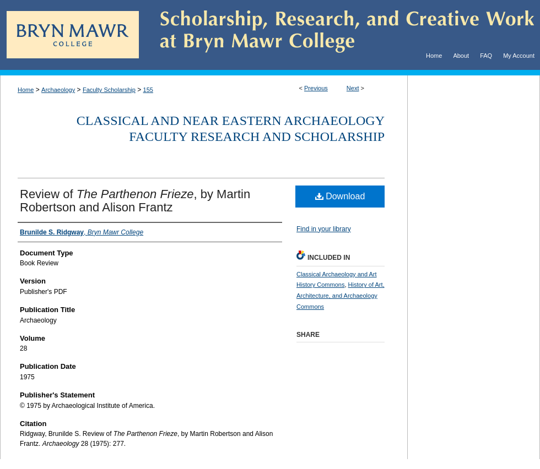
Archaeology (58, 89)
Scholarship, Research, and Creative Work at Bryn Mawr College (339, 35)
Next (353, 88)
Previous (316, 88)
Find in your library (323, 229)
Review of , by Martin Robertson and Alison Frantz (135, 200)
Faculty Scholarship (109, 89)
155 (148, 89)
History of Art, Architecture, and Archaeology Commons (340, 295)
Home (26, 89)
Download (340, 196)
